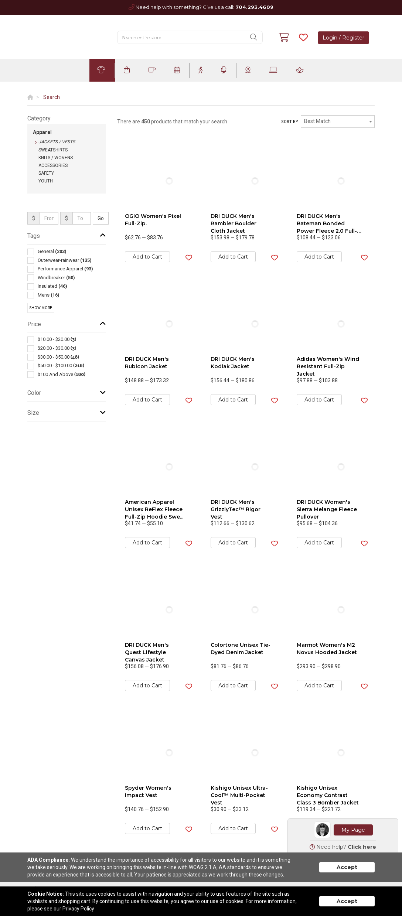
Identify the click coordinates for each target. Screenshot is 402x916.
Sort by (289, 121)
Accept (347, 867)
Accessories (53, 165)
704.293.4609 (254, 7)
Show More (41, 308)
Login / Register (343, 37)
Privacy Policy (78, 909)
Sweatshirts (53, 150)
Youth (45, 181)
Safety (46, 173)
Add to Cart (147, 256)
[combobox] (338, 121)
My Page (353, 830)
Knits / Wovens (55, 157)
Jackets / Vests (56, 141)
